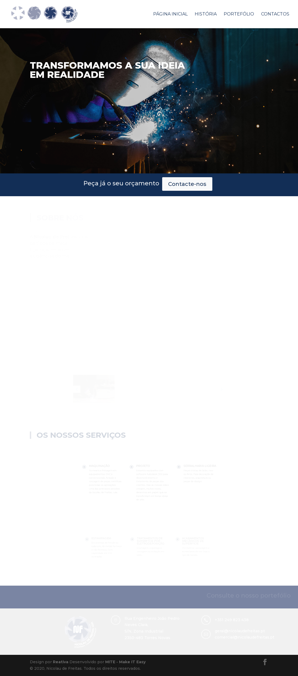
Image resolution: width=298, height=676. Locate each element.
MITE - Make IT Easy (125, 661)
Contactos (275, 14)
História (206, 14)
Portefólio (239, 14)
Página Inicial (170, 14)
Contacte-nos (137, 184)
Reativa (60, 661)
